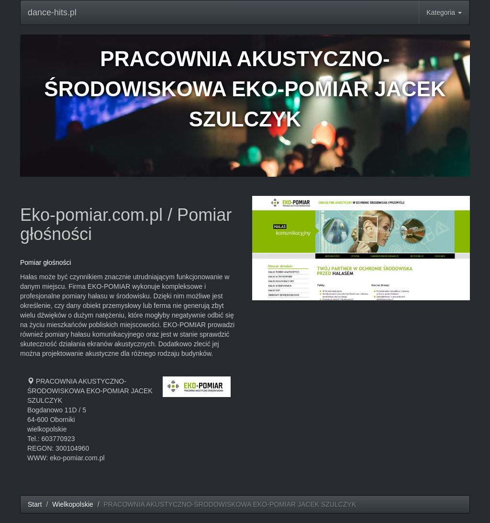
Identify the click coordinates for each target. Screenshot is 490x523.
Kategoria (444, 12)
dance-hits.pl (52, 12)
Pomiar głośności (45, 262)
